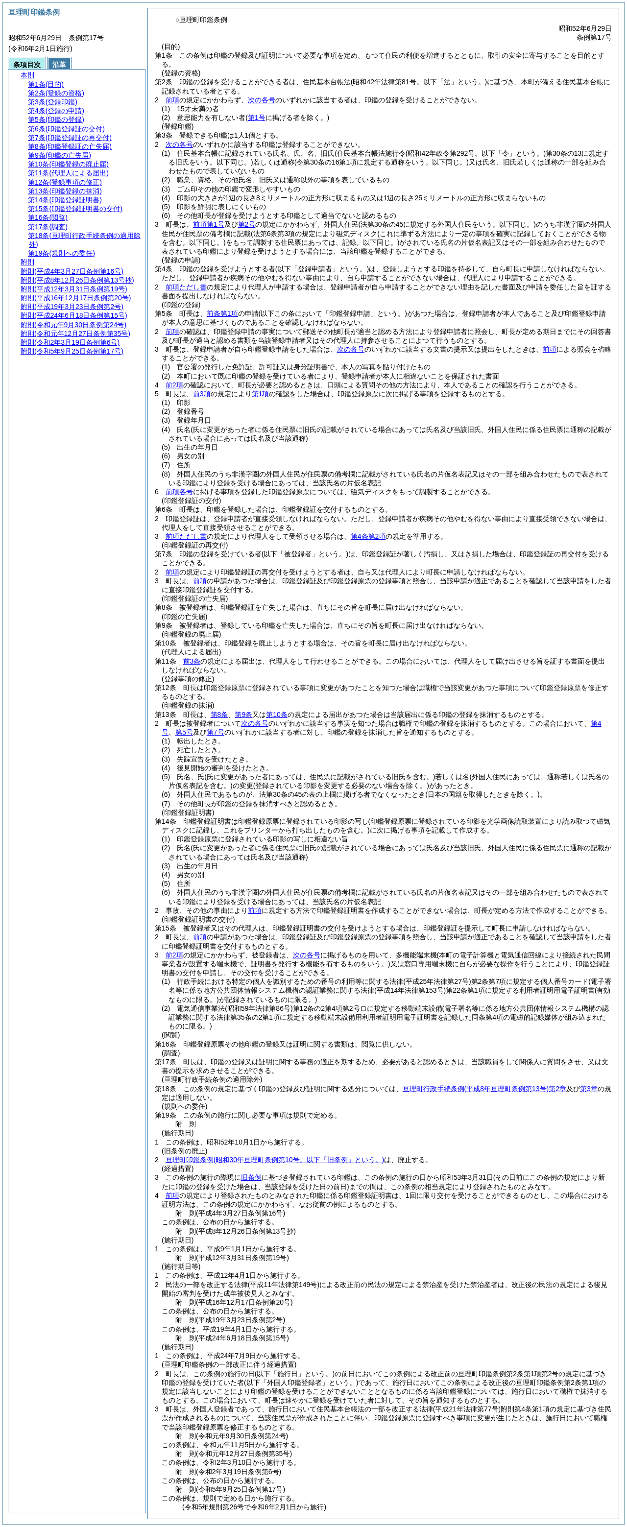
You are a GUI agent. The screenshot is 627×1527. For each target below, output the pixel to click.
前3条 (192, 661)
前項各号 (179, 492)
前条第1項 (222, 313)
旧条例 (251, 1177)
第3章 (589, 1089)
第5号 (184, 732)
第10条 (277, 714)
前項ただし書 (186, 287)
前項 (172, 100)
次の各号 (261, 100)
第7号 (215, 732)
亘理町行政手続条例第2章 (484, 1089)
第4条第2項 (368, 536)
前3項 (202, 394)
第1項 (260, 394)
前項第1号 (208, 224)
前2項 (174, 385)
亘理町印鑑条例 (275, 1160)
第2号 (247, 224)
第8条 (219, 714)
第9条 (243, 714)
